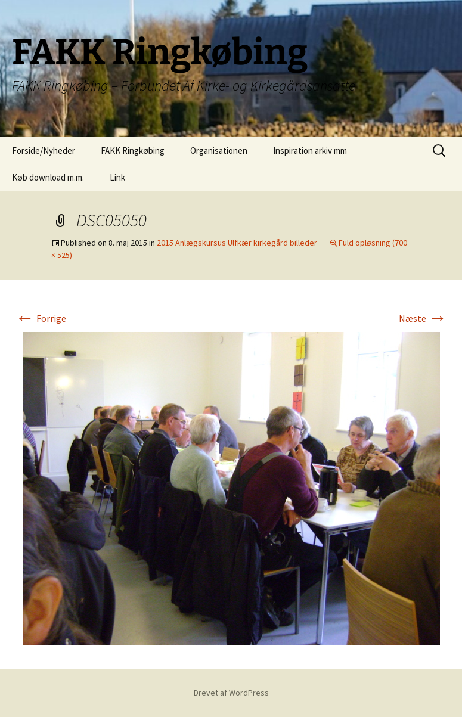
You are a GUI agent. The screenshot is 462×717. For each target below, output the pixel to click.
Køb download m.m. (48, 177)
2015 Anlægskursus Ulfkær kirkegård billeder (237, 242)
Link (117, 177)
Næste (423, 318)
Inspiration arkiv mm (310, 150)
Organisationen (218, 150)
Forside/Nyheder (43, 150)
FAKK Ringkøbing (133, 150)
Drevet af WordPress (231, 692)
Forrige (40, 318)
